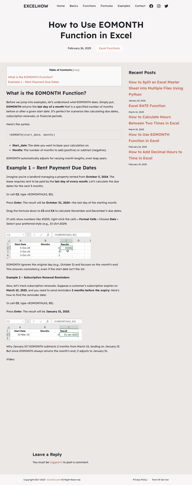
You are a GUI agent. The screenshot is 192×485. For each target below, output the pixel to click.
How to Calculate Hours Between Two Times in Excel (154, 120)
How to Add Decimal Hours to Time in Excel (155, 155)
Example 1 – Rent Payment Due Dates (33, 82)
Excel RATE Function (147, 105)
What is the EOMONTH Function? (30, 77)
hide (75, 70)
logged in (56, 462)
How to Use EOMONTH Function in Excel (149, 137)
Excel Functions (109, 48)
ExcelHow (36, 6)
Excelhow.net (53, 479)
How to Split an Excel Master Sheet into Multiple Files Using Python (156, 88)
